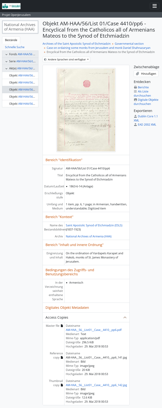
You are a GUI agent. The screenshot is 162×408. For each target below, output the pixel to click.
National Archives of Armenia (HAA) (89, 236)
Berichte (141, 87)
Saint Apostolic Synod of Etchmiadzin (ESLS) (94, 225)
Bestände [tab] (11, 40)
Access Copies (56, 317)
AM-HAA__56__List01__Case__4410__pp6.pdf (94, 330)
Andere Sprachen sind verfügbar (65, 59)
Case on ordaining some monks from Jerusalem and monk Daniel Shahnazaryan (98, 48)
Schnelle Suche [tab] (14, 47)
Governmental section (129, 44)
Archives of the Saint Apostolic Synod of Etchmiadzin (77, 44)
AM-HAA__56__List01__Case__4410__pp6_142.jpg (96, 385)
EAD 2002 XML (145, 124)
